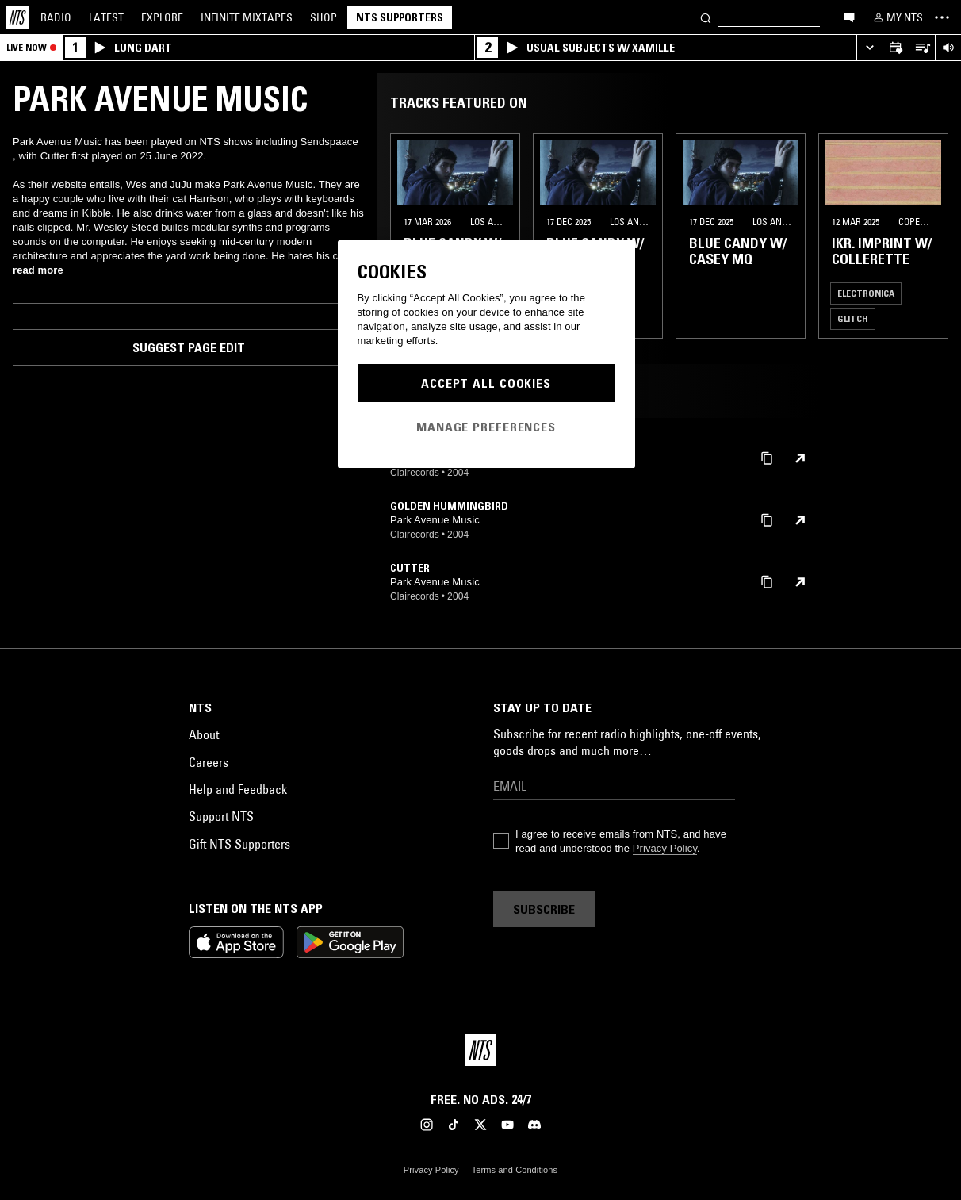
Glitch (852, 318)
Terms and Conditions (514, 1170)
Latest (106, 17)
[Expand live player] (869, 48)
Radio (55, 17)
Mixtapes (247, 17)
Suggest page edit (188, 347)
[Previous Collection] (931, 236)
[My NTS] (897, 17)
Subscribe (544, 909)
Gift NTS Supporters (239, 844)
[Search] (705, 17)
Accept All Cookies (486, 383)
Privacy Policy (665, 848)
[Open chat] (849, 17)
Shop (323, 17)
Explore (162, 17)
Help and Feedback (238, 789)
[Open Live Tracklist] (922, 48)
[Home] (17, 17)
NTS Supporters (399, 17)
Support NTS (221, 816)
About (204, 734)
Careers (208, 762)
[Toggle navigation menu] (942, 17)
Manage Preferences (486, 427)
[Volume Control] (948, 48)
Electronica (865, 293)
